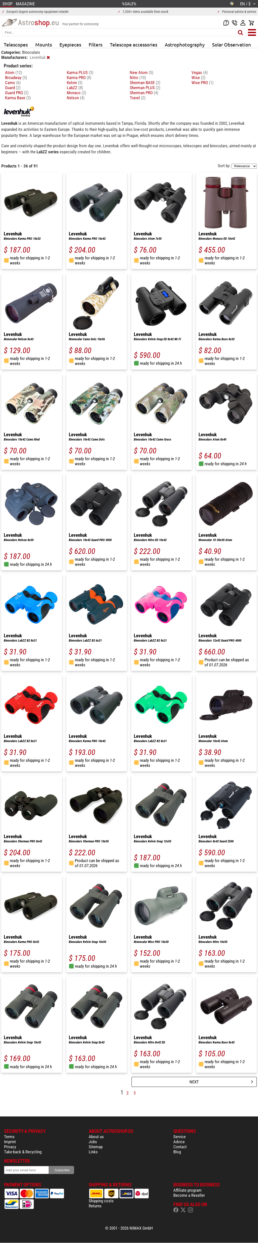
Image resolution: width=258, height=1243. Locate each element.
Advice (179, 1141)
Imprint (10, 1141)
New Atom (141, 72)
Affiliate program (187, 1190)
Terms (9, 1136)
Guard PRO (16, 92)
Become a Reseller (189, 1195)
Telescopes (16, 44)
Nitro (138, 77)
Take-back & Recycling (23, 1151)
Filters (95, 44)
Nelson (75, 97)
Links (93, 1151)
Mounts (43, 44)
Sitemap (96, 1146)
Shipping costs (101, 1200)
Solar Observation (231, 44)
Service (179, 1136)
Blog (177, 1151)
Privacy (10, 1146)
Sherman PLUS (145, 87)
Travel (137, 97)
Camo (13, 82)
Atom (13, 72)
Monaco (76, 92)
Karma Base (18, 97)
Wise (198, 77)
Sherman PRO (144, 92)
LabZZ (75, 87)
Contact (180, 1146)
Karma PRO (79, 77)
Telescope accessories (133, 44)
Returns (95, 1205)
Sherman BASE (145, 82)
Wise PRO (202, 82)
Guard (12, 87)
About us (96, 1136)
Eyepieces (70, 44)
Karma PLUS (80, 72)
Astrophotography (185, 44)
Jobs (93, 1141)
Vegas (199, 72)
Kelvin (74, 82)
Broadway (16, 77)
